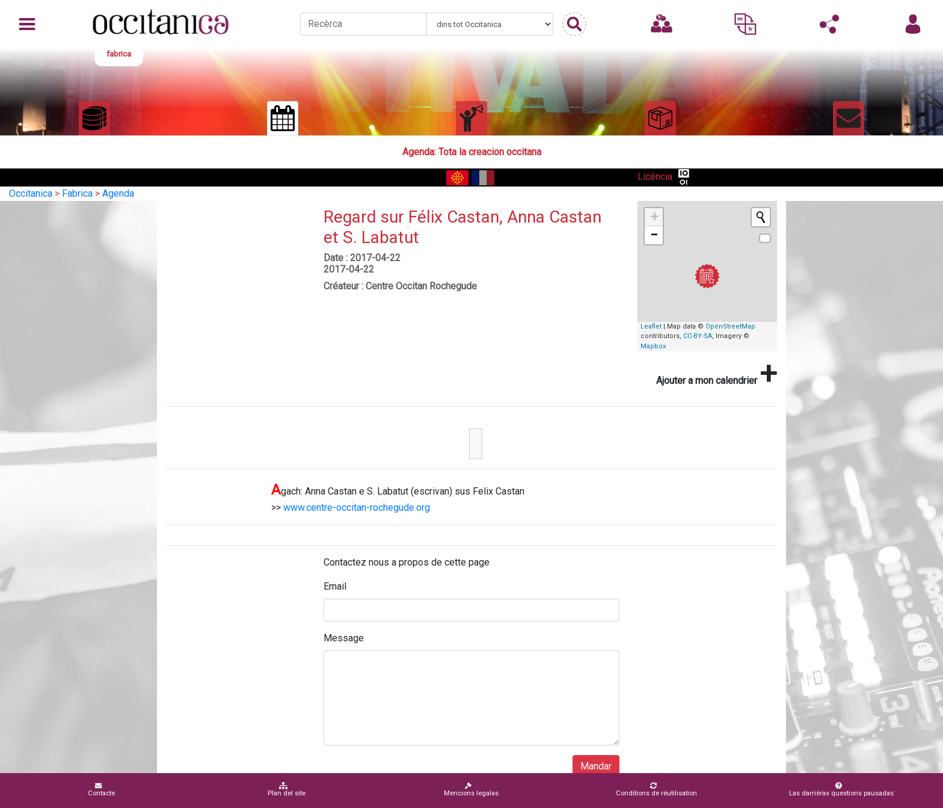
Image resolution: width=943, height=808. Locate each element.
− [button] (654, 234)
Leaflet (651, 326)
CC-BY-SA (697, 336)
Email (335, 586)
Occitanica (30, 193)
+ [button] (654, 216)
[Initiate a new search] (761, 217)
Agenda (118, 193)
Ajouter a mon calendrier (716, 373)
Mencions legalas (471, 789)
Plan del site (287, 789)
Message (344, 638)
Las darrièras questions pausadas (841, 789)
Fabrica (77, 193)
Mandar (596, 766)
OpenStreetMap (730, 326)
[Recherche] (363, 24)
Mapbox (653, 346)
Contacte (101, 789)
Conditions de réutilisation (656, 789)
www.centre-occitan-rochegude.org (356, 507)
